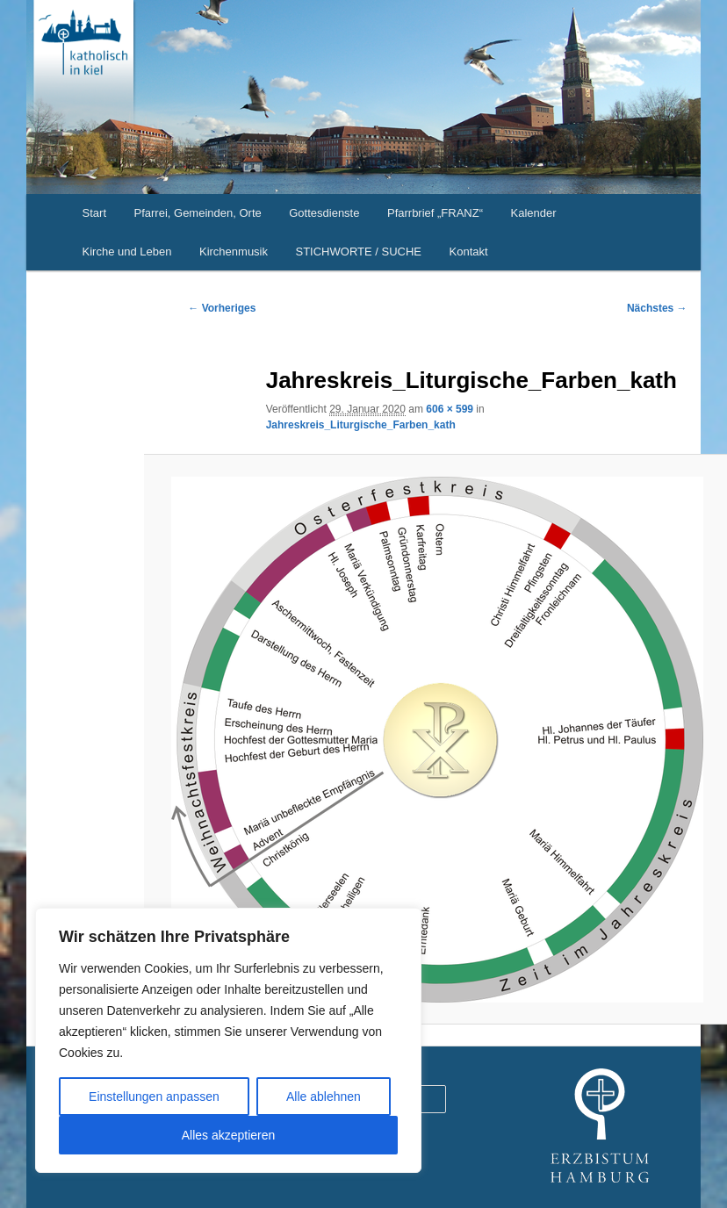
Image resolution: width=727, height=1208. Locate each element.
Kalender (534, 212)
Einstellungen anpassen (154, 1096)
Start (94, 212)
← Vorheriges (222, 308)
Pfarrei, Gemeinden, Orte (198, 212)
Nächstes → (657, 308)
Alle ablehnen (323, 1096)
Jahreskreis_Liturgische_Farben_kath (361, 425)
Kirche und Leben (127, 251)
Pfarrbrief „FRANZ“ (435, 212)
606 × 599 (449, 409)
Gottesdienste (324, 212)
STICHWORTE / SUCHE (359, 251)
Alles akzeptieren (229, 1135)
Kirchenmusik (233, 251)
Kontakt (469, 251)
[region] (228, 1040)
